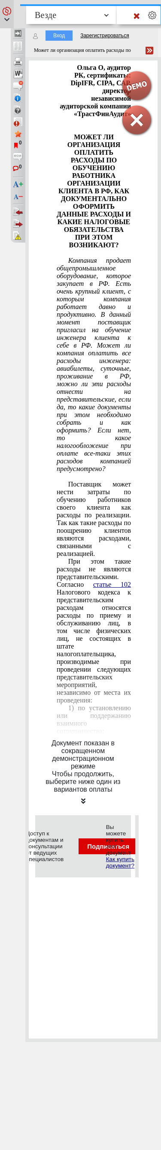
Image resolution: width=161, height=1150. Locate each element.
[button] (7, 14)
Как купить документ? (120, 862)
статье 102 (112, 584)
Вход (59, 36)
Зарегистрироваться (104, 36)
